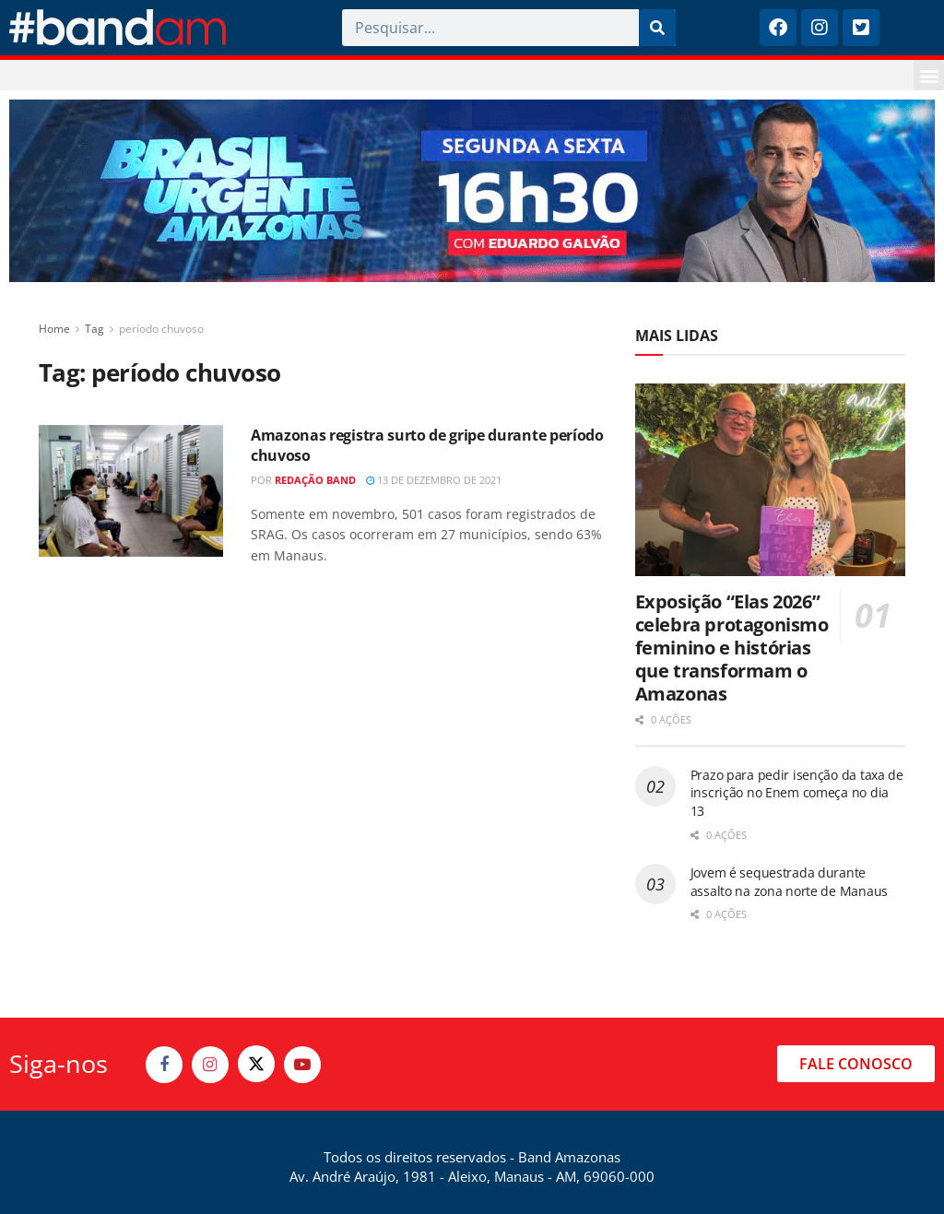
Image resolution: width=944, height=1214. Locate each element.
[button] (929, 75)
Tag (94, 328)
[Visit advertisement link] (472, 191)
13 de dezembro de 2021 (434, 480)
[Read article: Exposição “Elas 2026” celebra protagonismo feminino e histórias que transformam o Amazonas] (770, 480)
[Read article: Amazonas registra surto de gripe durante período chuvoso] (131, 491)
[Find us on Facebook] (164, 1064)
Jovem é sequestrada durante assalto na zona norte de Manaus (789, 882)
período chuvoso (161, 328)
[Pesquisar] (657, 27)
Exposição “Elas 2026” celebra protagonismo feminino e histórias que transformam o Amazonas (732, 647)
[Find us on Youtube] (302, 1064)
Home (54, 328)
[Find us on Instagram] (210, 1064)
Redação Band (315, 480)
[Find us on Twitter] (256, 1063)
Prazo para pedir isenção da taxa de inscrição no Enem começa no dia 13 (796, 792)
